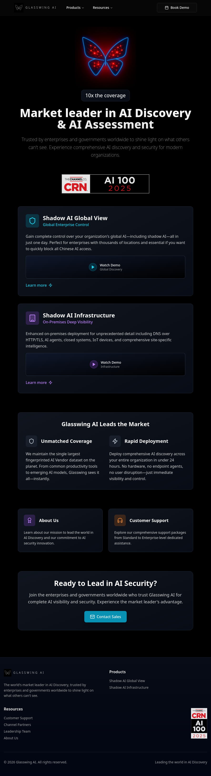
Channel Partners (17, 724)
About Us (11, 738)
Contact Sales (105, 616)
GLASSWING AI (35, 7)
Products (75, 7)
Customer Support (18, 718)
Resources (103, 7)
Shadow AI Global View (127, 680)
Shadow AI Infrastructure (129, 687)
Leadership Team (17, 731)
